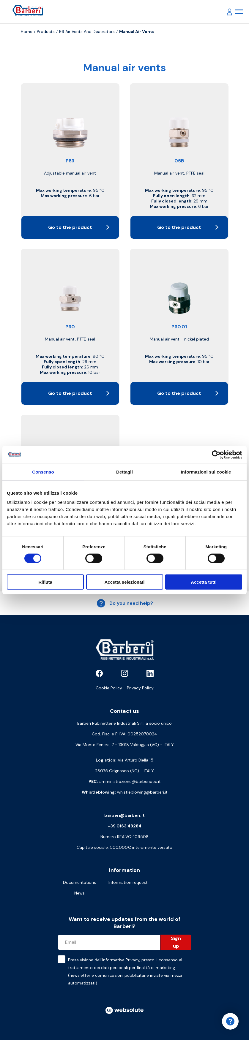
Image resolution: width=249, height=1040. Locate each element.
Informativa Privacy (120, 960)
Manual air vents (137, 31)
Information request (128, 882)
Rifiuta (45, 582)
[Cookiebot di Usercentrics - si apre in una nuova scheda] (216, 454)
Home (26, 31)
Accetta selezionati (124, 582)
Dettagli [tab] (124, 471)
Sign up (176, 942)
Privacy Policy (140, 688)
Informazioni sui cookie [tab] (206, 471)
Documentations (79, 882)
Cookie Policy (109, 688)
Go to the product (78, 227)
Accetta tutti (204, 582)
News (79, 893)
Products (46, 31)
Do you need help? (124, 603)
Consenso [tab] (43, 471)
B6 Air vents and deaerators (87, 31)
